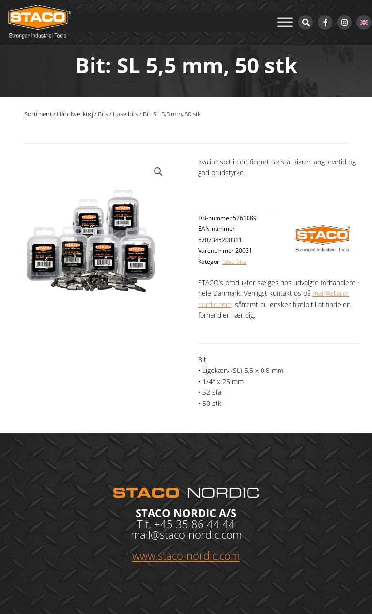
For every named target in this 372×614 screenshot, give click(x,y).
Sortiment (38, 114)
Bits (103, 114)
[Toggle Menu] (285, 22)
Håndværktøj (75, 114)
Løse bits (125, 114)
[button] (158, 171)
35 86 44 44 (205, 524)
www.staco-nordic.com (186, 555)
